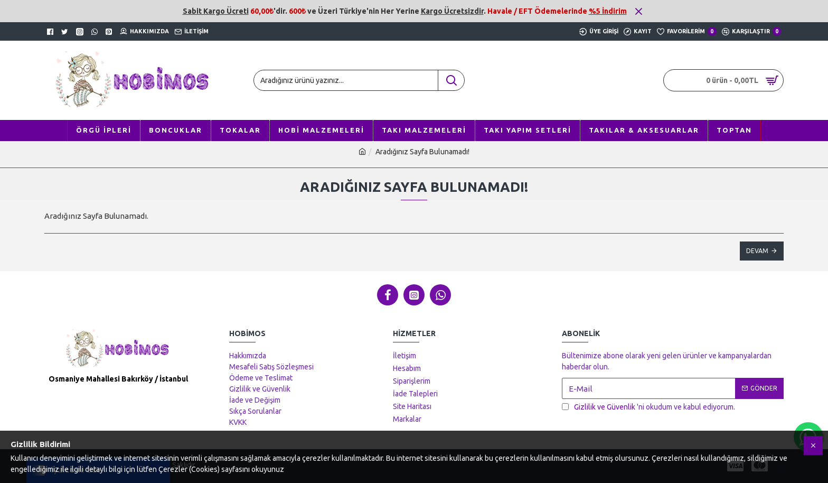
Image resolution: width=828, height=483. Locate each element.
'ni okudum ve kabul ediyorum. (648, 407)
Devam (757, 250)
